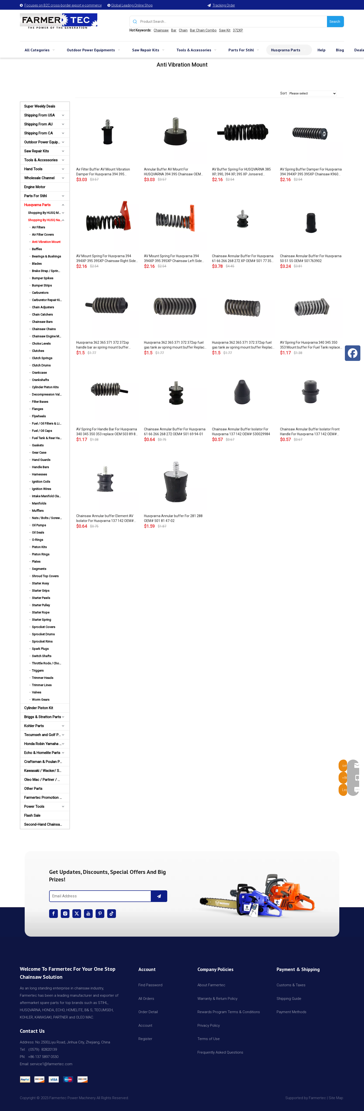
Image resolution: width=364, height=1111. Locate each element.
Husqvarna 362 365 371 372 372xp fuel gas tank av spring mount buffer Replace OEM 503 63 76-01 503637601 (243, 345)
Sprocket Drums (43, 634)
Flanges (37, 409)
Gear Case (39, 452)
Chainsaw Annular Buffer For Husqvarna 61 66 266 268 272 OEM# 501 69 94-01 (174, 431)
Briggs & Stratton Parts (42, 717)
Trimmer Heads (42, 678)
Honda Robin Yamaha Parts (46, 744)
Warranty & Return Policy (217, 998)
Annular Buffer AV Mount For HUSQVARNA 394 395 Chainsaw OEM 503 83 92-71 (172, 172)
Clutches (38, 351)
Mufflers (38, 511)
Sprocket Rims (42, 641)
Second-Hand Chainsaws (44, 824)
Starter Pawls (41, 598)
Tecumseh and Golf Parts (44, 735)
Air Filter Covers (43, 234)
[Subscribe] (159, 896)
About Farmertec (211, 985)
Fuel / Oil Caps (42, 431)
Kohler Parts (34, 726)
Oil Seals (38, 532)
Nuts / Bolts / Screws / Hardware (50, 518)
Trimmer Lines (42, 685)
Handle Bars (40, 467)
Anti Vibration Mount (46, 242)
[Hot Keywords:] (335, 21)
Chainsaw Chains (44, 329)
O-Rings (37, 540)
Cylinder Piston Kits (45, 387)
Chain (183, 30)
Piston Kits (39, 547)
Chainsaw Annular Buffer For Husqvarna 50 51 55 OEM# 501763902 (310, 258)
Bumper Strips (42, 285)
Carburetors (40, 293)
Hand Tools (33, 169)
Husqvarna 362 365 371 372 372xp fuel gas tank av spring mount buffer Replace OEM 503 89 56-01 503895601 (175, 345)
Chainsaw (161, 30)
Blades (37, 263)
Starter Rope (40, 612)
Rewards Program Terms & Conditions (228, 1012)
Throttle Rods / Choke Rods (50, 663)
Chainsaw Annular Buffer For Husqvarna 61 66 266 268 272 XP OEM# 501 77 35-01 (242, 258)
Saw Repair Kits (36, 151)
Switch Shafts (41, 656)
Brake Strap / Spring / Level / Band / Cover (50, 271)
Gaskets (38, 445)
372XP (238, 30)
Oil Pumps (39, 525)
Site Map (336, 1098)
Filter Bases (40, 402)
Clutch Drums (41, 365)
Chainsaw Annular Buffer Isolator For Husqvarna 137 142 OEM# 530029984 (241, 431)
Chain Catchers (42, 314)
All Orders (146, 998)
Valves (36, 692)
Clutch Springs (42, 358)
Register (145, 1039)
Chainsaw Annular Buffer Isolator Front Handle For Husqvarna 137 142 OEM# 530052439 (310, 431)
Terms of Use (208, 1039)
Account (145, 1025)
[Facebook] (53, 913)
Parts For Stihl (35, 196)
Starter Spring (41, 620)
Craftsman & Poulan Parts (45, 762)
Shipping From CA (38, 133)
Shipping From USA (39, 115)
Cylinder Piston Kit (38, 708)
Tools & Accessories (41, 160)
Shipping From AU (38, 124)
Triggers (38, 670)
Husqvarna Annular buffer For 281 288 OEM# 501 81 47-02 (173, 518)
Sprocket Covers (43, 627)
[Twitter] (76, 913)
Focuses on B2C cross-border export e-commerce (63, 5)
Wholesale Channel (39, 178)
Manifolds (39, 503)
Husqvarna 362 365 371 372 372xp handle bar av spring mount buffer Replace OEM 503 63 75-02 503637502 (106, 345)
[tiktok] (111, 913)
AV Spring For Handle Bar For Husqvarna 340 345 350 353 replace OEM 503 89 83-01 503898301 (107, 431)
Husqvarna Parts (37, 205)
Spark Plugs (40, 649)
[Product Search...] (233, 21)
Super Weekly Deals (39, 106)
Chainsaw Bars (42, 322)
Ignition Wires (41, 489)
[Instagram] (65, 913)
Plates (36, 561)
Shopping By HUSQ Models (47, 213)
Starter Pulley (41, 605)
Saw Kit (224, 30)
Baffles (37, 249)
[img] (255, 894)
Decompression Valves (48, 394)
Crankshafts (40, 380)
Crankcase (39, 372)
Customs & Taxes (291, 985)
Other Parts (33, 788)
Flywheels (39, 416)
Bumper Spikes (42, 278)
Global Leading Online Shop (132, 5)
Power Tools (34, 806)
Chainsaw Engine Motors (49, 336)
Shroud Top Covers (45, 576)
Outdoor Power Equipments (46, 142)
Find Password (150, 985)
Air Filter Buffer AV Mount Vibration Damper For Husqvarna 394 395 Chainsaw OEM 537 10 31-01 (103, 172)
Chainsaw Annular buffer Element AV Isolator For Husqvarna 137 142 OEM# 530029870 (105, 518)
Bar (173, 30)
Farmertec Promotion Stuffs (46, 797)
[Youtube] (88, 913)
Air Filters (38, 227)
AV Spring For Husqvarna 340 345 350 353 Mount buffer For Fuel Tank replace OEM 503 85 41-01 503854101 (310, 345)
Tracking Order (223, 5)
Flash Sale (32, 815)
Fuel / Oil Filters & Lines (48, 423)
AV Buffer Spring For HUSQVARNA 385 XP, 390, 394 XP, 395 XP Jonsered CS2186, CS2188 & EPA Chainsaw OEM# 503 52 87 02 (243, 172)
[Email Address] (99, 896)
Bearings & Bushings (46, 256)
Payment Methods (291, 1012)
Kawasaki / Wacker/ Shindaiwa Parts (46, 771)
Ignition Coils (41, 481)
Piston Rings (40, 554)
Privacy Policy (208, 1025)
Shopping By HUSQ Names (47, 220)
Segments (39, 569)
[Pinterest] (100, 913)
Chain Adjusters (43, 307)
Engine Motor (34, 187)
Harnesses (39, 474)
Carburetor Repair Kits (47, 300)
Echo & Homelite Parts (42, 753)
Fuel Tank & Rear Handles (49, 438)
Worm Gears (40, 699)
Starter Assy (40, 583)
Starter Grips (40, 590)
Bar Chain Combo (203, 30)
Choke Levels (41, 343)
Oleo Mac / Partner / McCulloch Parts (46, 779)
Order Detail (148, 1012)
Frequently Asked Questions (220, 1052)
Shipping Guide (289, 998)
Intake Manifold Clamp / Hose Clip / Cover (50, 496)
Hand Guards (41, 460)
